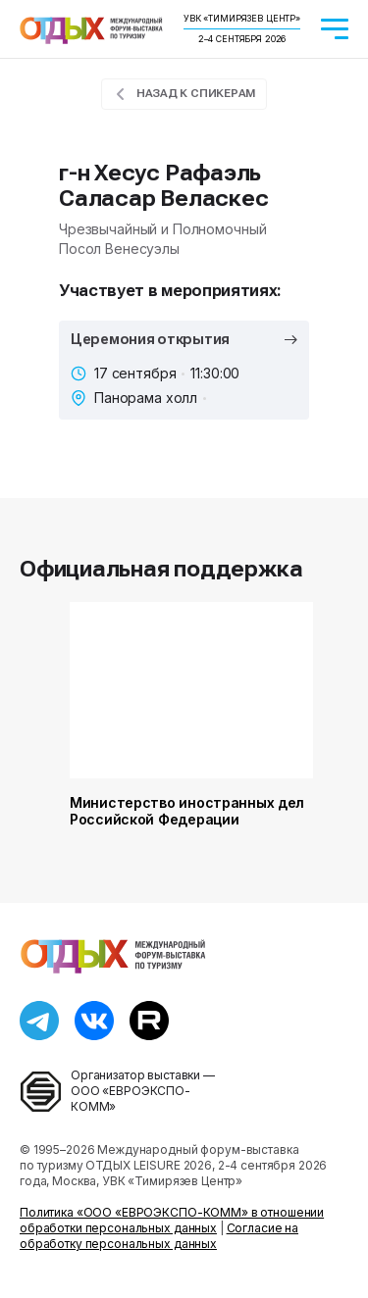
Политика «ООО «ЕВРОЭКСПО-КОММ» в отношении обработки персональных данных (172, 1220)
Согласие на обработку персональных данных (159, 1236)
